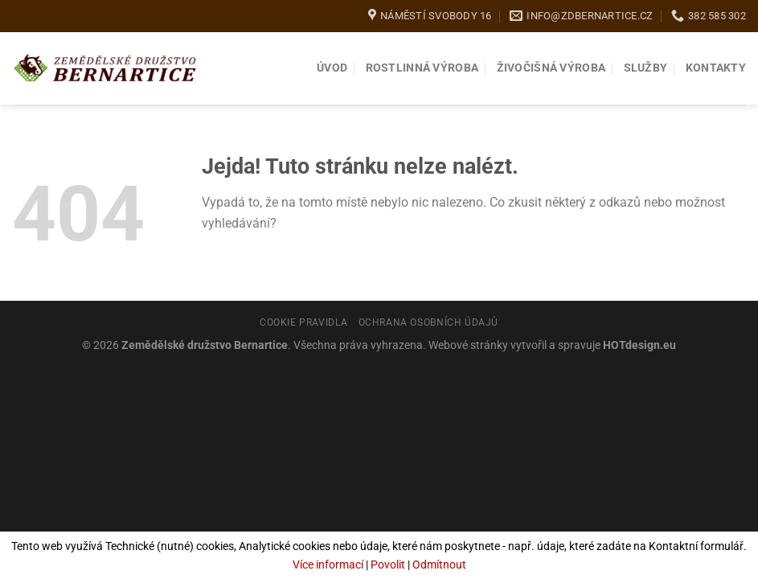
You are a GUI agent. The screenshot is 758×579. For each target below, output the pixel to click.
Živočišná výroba (551, 68)
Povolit (388, 564)
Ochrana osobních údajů (428, 322)
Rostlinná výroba (422, 68)
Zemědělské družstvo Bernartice (204, 345)
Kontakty (716, 68)
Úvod (332, 68)
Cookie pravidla (303, 322)
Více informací (328, 564)
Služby (646, 68)
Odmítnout (439, 564)
